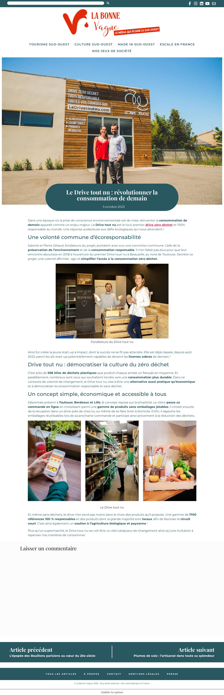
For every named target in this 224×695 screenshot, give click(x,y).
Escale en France (177, 44)
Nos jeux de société (112, 51)
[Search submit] (108, 3)
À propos (92, 674)
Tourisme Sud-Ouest (49, 44)
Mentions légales (144, 674)
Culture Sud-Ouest (93, 44)
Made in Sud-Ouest (136, 44)
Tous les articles (61, 674)
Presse (172, 674)
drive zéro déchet (159, 225)
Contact (114, 674)
